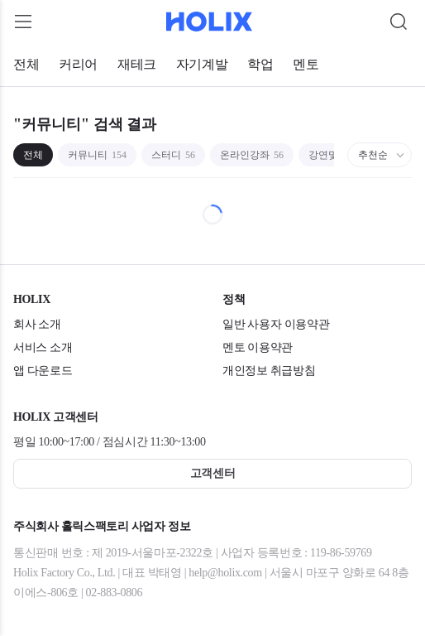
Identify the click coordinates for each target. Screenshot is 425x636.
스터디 (173, 155)
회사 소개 (37, 324)
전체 (26, 64)
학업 (260, 64)
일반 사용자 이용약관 (275, 324)
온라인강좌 (252, 155)
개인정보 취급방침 (268, 370)
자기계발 (201, 64)
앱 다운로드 (42, 370)
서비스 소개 (42, 347)
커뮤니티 (97, 155)
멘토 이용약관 (257, 347)
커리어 (78, 64)
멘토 (305, 64)
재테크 (136, 64)
